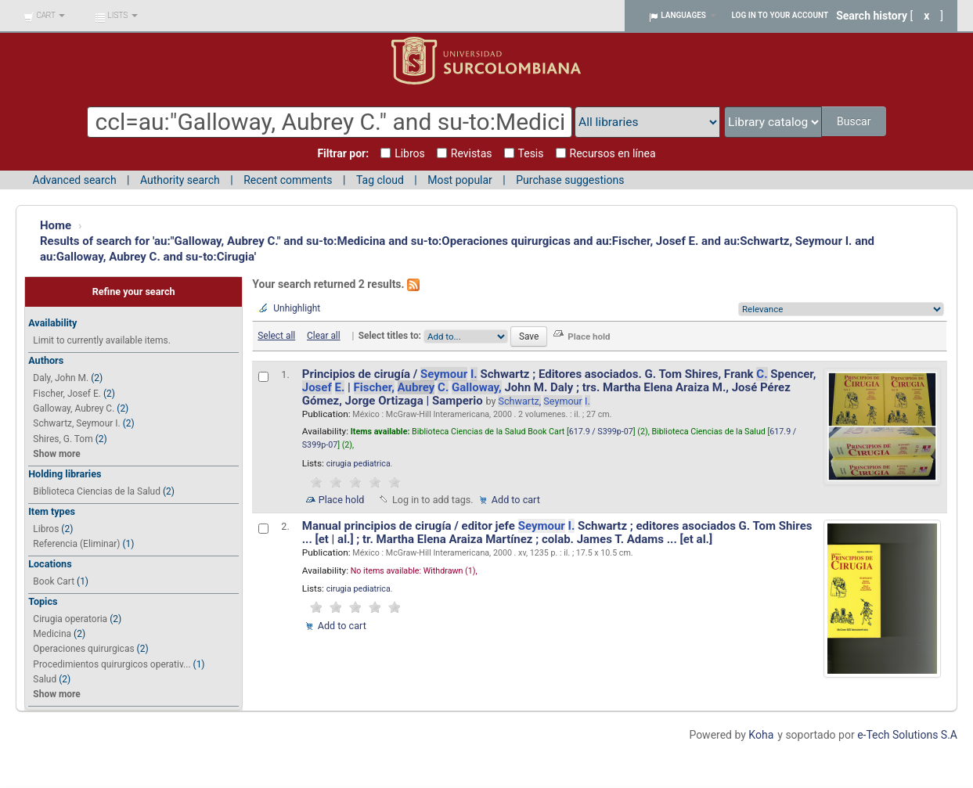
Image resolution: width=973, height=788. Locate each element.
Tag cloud (380, 180)
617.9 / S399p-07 (601, 431)
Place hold (342, 500)
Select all (276, 335)
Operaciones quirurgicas (83, 648)
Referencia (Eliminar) (76, 543)
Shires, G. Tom (62, 439)
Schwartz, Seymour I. (76, 423)
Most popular (459, 180)
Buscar (855, 121)
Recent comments (287, 180)
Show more (56, 453)
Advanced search (75, 180)
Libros (46, 529)
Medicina (52, 633)
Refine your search (133, 291)
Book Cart (53, 581)
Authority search (180, 180)
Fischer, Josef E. (67, 393)
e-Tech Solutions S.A (907, 735)
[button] (44, 15)
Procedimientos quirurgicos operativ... (111, 664)
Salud (44, 679)
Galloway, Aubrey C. (73, 408)
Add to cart (516, 500)
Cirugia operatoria (70, 618)
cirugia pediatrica (358, 464)
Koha (760, 735)
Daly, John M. (60, 377)
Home (55, 225)
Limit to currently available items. (101, 340)
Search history (871, 15)
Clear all (324, 335)
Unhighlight (296, 308)
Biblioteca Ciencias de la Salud (96, 491)
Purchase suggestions (570, 180)
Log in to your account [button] (780, 15)
